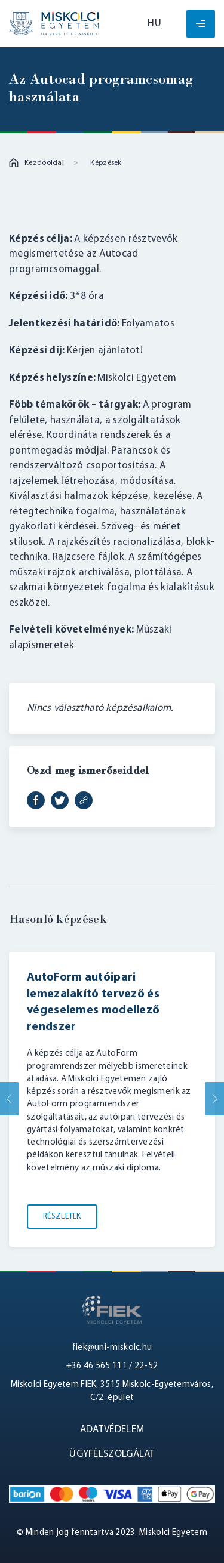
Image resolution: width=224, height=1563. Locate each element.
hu (154, 24)
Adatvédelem (112, 1430)
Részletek (62, 1216)
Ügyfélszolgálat (112, 1454)
